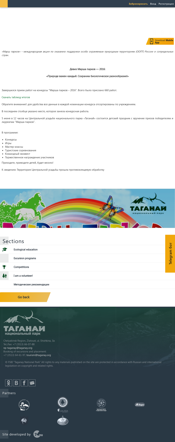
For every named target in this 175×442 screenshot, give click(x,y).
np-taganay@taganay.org (17, 347)
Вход (153, 3)
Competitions (21, 267)
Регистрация (166, 3)
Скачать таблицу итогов (16, 97)
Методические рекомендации (31, 284)
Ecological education (25, 249)
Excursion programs (25, 258)
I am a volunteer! (23, 275)
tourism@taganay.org (38, 355)
